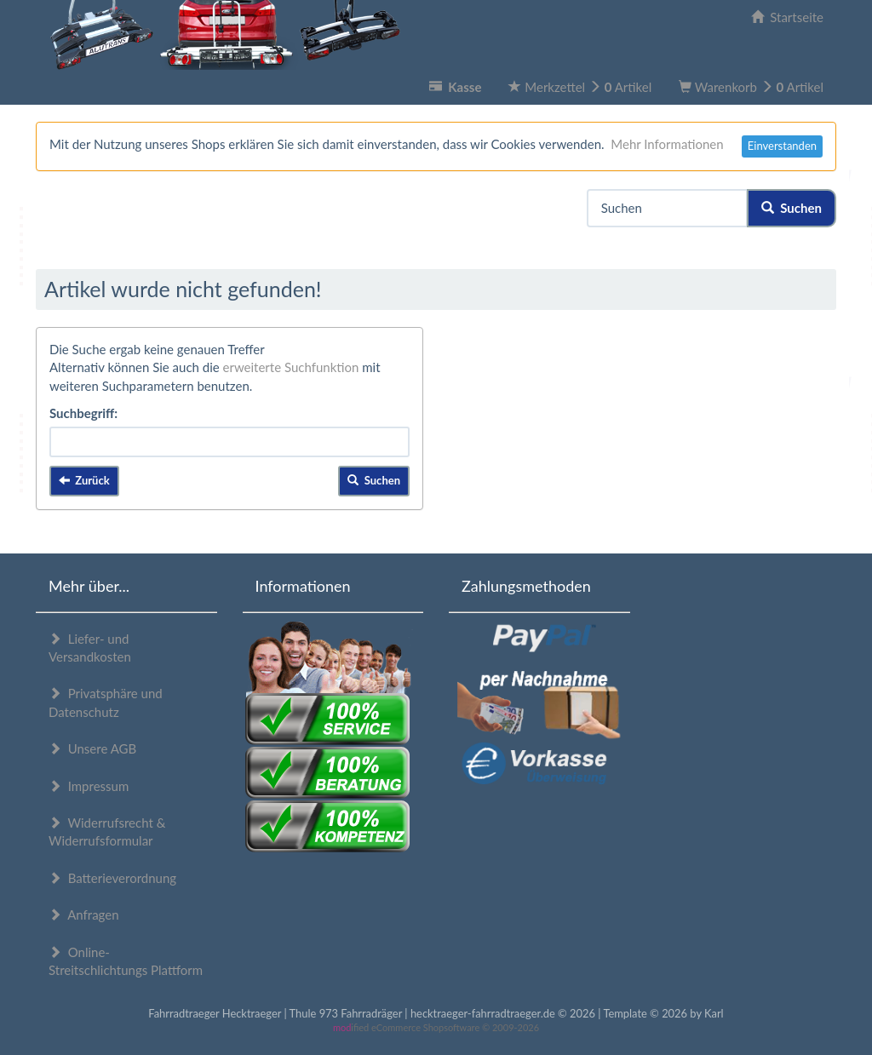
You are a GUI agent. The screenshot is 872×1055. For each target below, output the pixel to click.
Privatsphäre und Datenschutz (106, 702)
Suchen (791, 207)
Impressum (89, 786)
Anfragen (84, 914)
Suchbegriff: (83, 413)
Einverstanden (782, 145)
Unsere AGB (92, 748)
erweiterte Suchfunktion (291, 367)
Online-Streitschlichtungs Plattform (126, 961)
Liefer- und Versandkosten (90, 647)
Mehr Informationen (667, 144)
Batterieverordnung (112, 878)
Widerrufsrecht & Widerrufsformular (107, 831)
